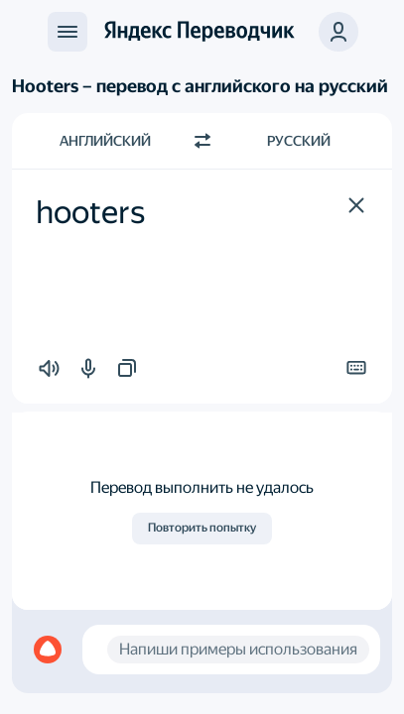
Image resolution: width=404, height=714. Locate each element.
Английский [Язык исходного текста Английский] (105, 141)
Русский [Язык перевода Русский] (299, 141)
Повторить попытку (202, 528)
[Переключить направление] (202, 141)
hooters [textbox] (90, 212)
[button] (356, 205)
